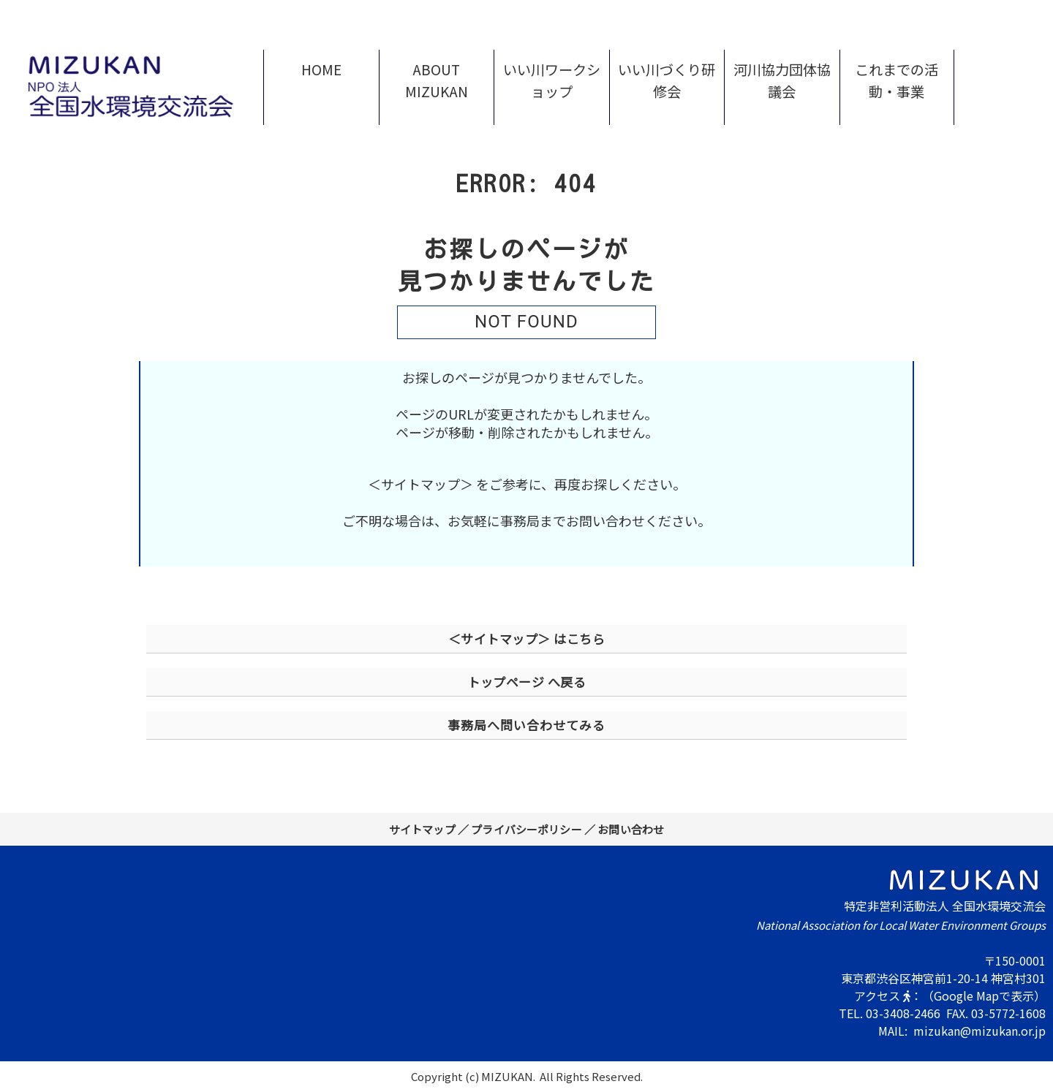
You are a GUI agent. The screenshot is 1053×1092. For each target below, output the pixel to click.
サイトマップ (422, 829)
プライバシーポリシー (526, 829)
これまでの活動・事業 (896, 80)
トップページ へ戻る (526, 681)
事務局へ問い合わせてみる (526, 725)
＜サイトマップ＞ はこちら (526, 638)
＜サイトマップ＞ (420, 483)
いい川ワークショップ (551, 80)
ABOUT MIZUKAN (436, 80)
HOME (321, 69)
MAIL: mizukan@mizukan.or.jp (962, 1030)
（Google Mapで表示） (984, 995)
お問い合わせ (630, 829)
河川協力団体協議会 (782, 80)
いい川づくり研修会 (666, 80)
